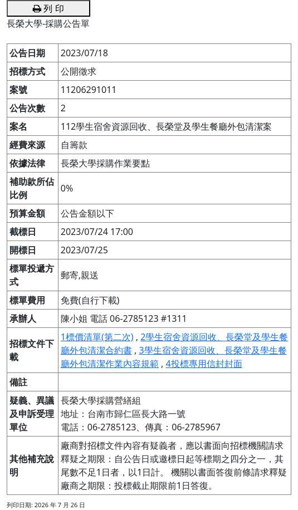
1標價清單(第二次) (97, 337)
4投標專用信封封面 (203, 363)
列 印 (48, 8)
